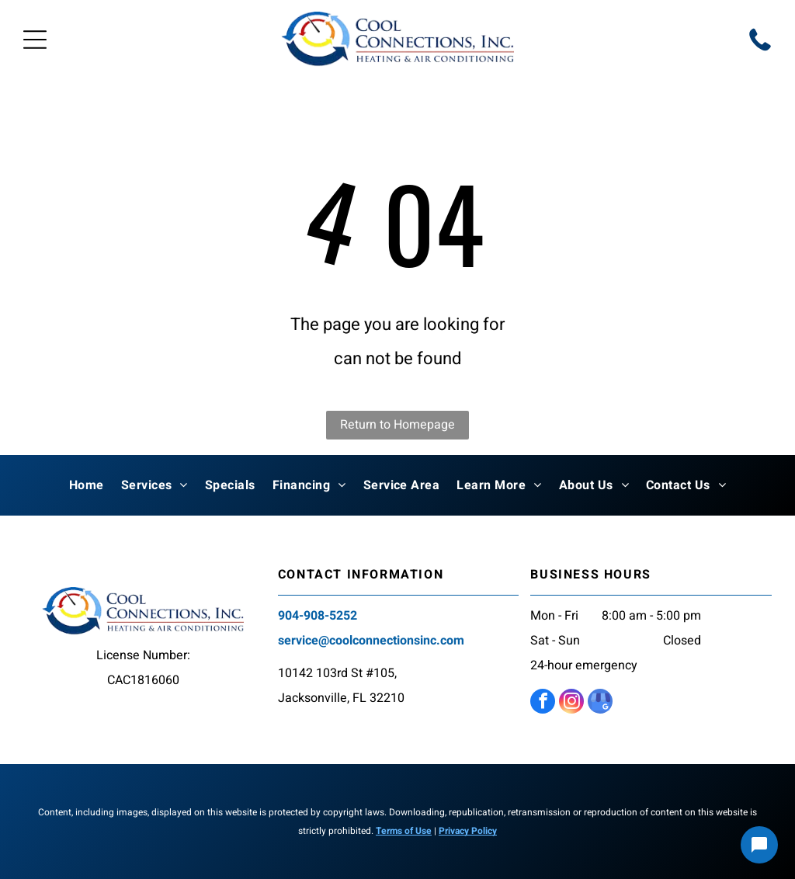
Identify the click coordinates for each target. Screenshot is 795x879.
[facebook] (542, 703)
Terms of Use (404, 831)
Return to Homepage (397, 424)
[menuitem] (87, 485)
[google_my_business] (600, 703)
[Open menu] (35, 39)
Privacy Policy (468, 831)
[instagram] (571, 703)
